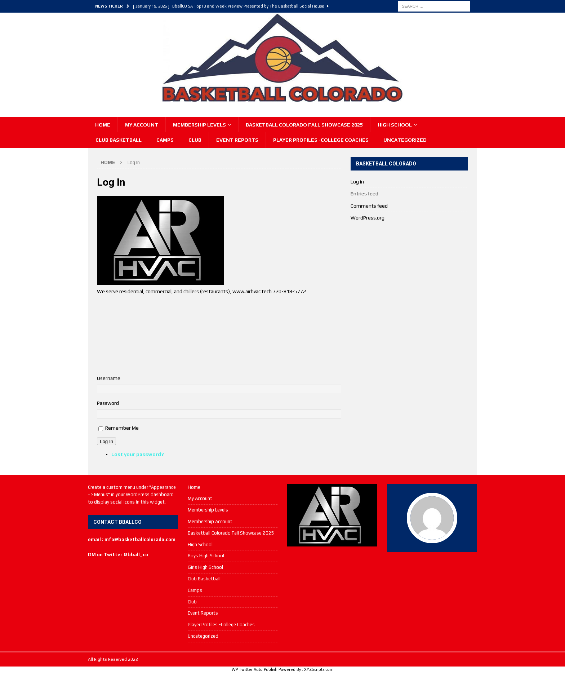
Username (108, 378)
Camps (165, 140)
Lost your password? (137, 454)
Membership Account (210, 521)
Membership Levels (199, 125)
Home (102, 125)
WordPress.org (367, 218)
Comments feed (369, 206)
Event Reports (237, 140)
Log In (106, 441)
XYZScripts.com (319, 669)
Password (108, 403)
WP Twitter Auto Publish (254, 669)
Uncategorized (405, 140)
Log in (357, 182)
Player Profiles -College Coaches (321, 140)
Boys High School (206, 555)
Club (194, 140)
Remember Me (122, 428)
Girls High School (205, 567)
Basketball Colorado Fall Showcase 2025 (304, 125)
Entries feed (364, 193)
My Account (141, 125)
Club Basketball (118, 140)
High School (395, 125)
